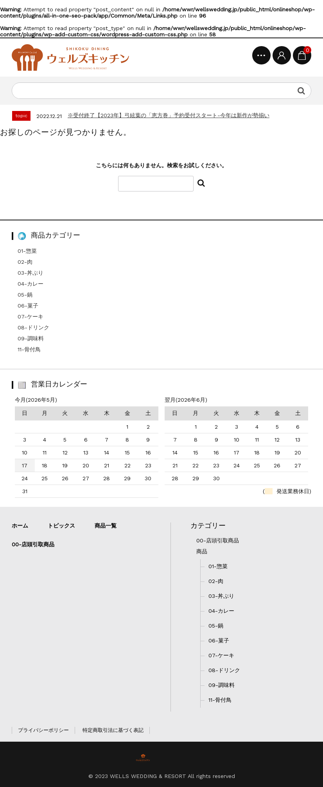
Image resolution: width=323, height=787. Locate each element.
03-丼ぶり (30, 273)
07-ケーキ (30, 316)
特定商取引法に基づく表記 (113, 730)
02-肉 (25, 262)
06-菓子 (28, 305)
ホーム (20, 525)
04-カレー (30, 284)
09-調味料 (31, 338)
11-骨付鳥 (29, 349)
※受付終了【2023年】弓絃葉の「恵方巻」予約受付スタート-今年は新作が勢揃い (168, 115)
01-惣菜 (27, 251)
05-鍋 (25, 295)
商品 (201, 551)
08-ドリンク (33, 327)
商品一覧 (106, 525)
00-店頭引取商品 (217, 540)
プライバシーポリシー (43, 730)
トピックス (61, 525)
